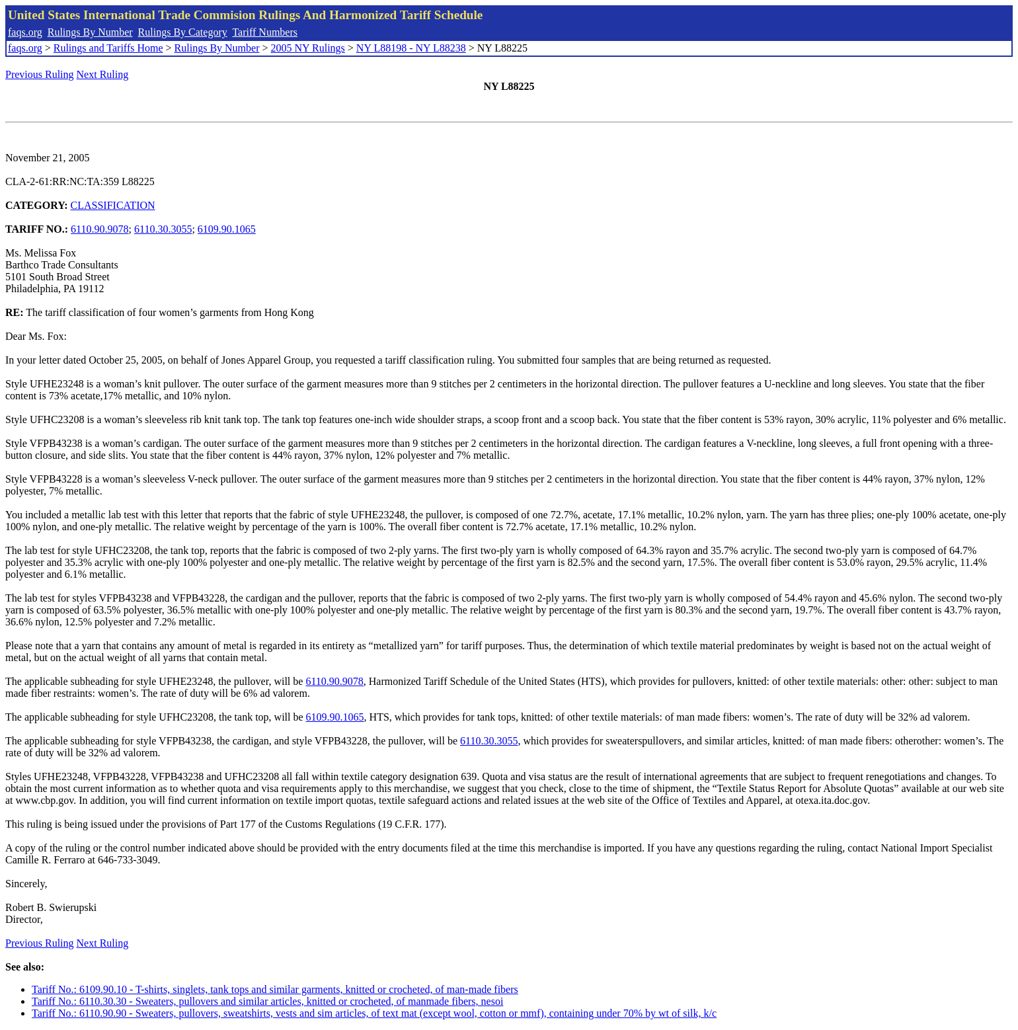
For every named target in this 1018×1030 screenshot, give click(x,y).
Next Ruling (103, 74)
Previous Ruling (39, 74)
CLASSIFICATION (113, 205)
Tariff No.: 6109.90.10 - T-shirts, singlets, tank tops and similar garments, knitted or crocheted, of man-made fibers (275, 989)
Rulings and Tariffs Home (108, 48)
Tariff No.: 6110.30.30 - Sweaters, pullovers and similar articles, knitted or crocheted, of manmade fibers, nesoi (267, 1001)
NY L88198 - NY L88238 (411, 48)
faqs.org (25, 32)
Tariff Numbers (264, 32)
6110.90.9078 (99, 229)
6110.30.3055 (163, 229)
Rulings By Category (182, 32)
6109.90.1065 (227, 229)
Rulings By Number (90, 32)
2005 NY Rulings (308, 48)
